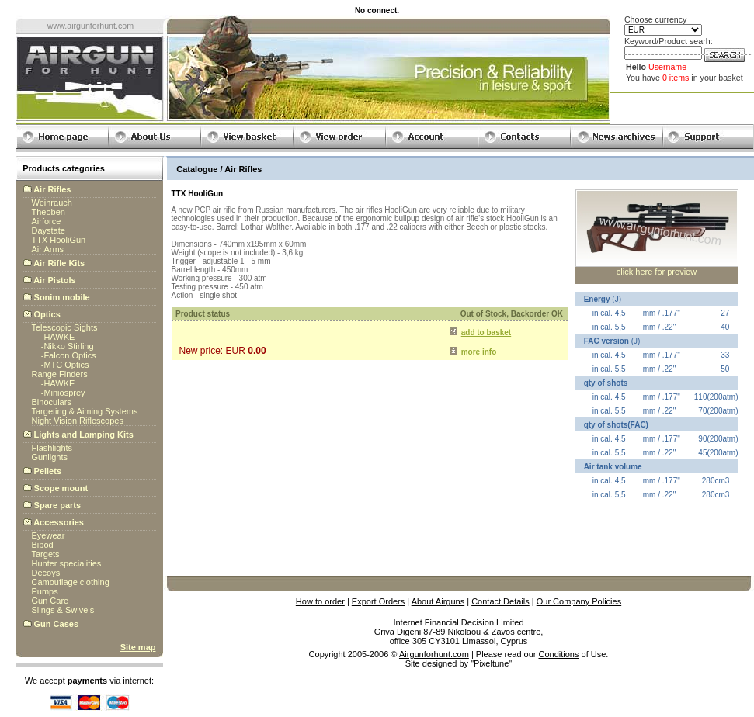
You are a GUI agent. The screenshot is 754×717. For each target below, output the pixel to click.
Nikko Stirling (68, 346)
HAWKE (59, 336)
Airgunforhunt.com (434, 654)
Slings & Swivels (63, 610)
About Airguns (438, 601)
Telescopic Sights (65, 327)
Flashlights (52, 447)
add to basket (486, 332)
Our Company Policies (579, 601)
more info (479, 352)
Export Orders (378, 601)
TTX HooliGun (59, 239)
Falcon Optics (69, 355)
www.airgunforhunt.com (90, 25)
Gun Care (50, 600)
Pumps (45, 591)
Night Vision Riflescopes (77, 420)
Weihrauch (52, 202)
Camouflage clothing (70, 582)
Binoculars (51, 402)
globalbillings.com (458, 672)
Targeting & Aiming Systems (85, 411)
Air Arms (48, 249)
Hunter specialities (67, 563)
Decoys (46, 572)
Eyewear (48, 535)
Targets (46, 554)
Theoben (48, 211)
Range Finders (60, 374)
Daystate (48, 230)
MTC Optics (66, 364)
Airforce (46, 221)
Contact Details (500, 601)
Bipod (43, 544)
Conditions (559, 654)
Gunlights (50, 457)
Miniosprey (64, 392)
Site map (138, 647)
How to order (320, 601)
